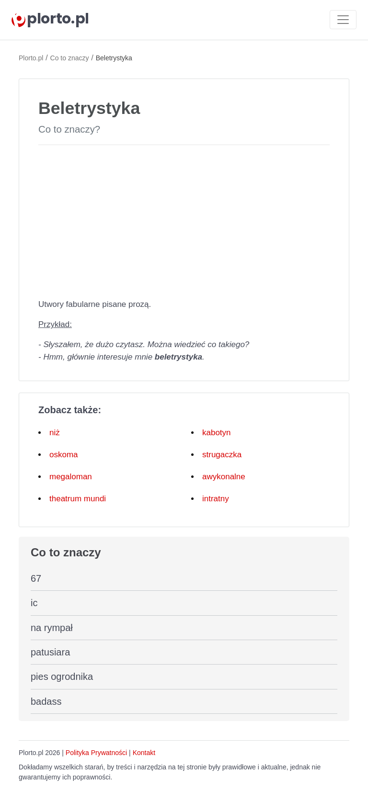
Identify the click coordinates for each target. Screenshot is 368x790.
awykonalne (223, 476)
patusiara (50, 652)
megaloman (70, 476)
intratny (215, 498)
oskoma (63, 454)
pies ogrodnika (62, 676)
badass (46, 701)
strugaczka (222, 454)
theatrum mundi (77, 498)
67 (36, 578)
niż (54, 432)
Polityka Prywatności (96, 752)
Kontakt (144, 752)
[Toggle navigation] (343, 19)
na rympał (52, 627)
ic (34, 603)
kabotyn (216, 432)
